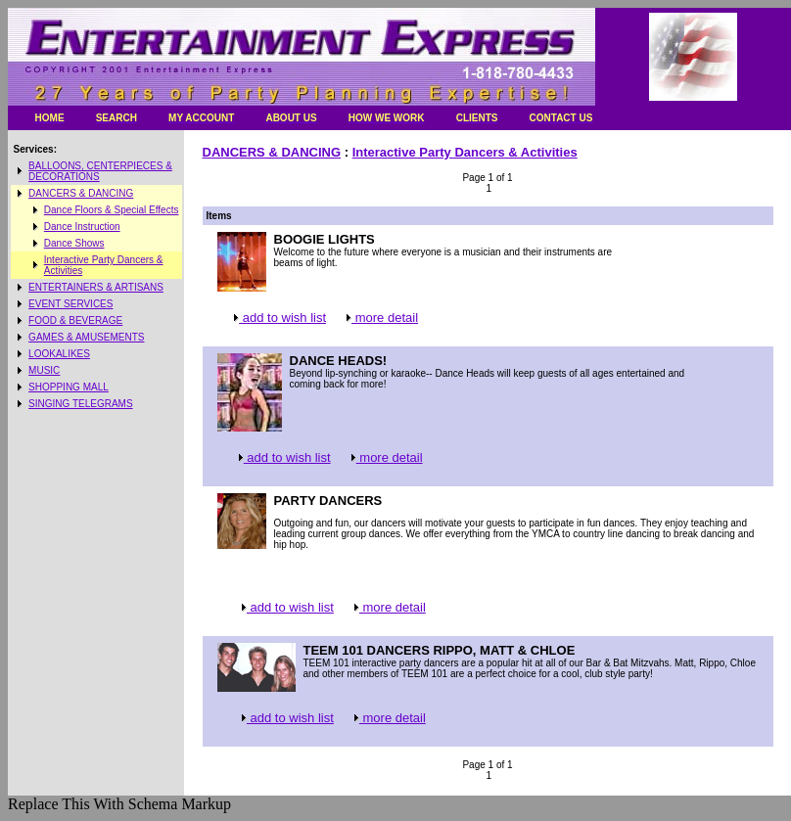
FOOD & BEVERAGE (75, 320)
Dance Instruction (82, 226)
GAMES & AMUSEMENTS (86, 337)
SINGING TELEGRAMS (80, 403)
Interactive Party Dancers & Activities (465, 152)
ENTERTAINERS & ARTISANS (95, 287)
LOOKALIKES (59, 353)
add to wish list (278, 317)
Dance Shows (74, 243)
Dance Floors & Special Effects (111, 210)
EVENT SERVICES (70, 303)
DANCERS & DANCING (80, 193)
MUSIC (44, 370)
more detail (381, 317)
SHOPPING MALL (68, 387)
